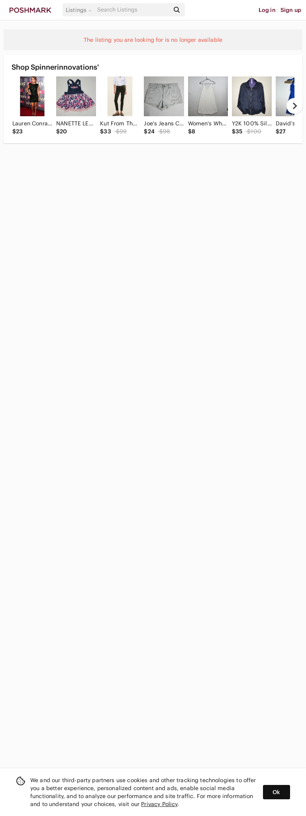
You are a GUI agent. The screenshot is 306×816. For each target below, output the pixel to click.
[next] (294, 106)
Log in (267, 10)
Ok (276, 792)
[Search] (132, 9)
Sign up (290, 10)
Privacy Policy (159, 804)
